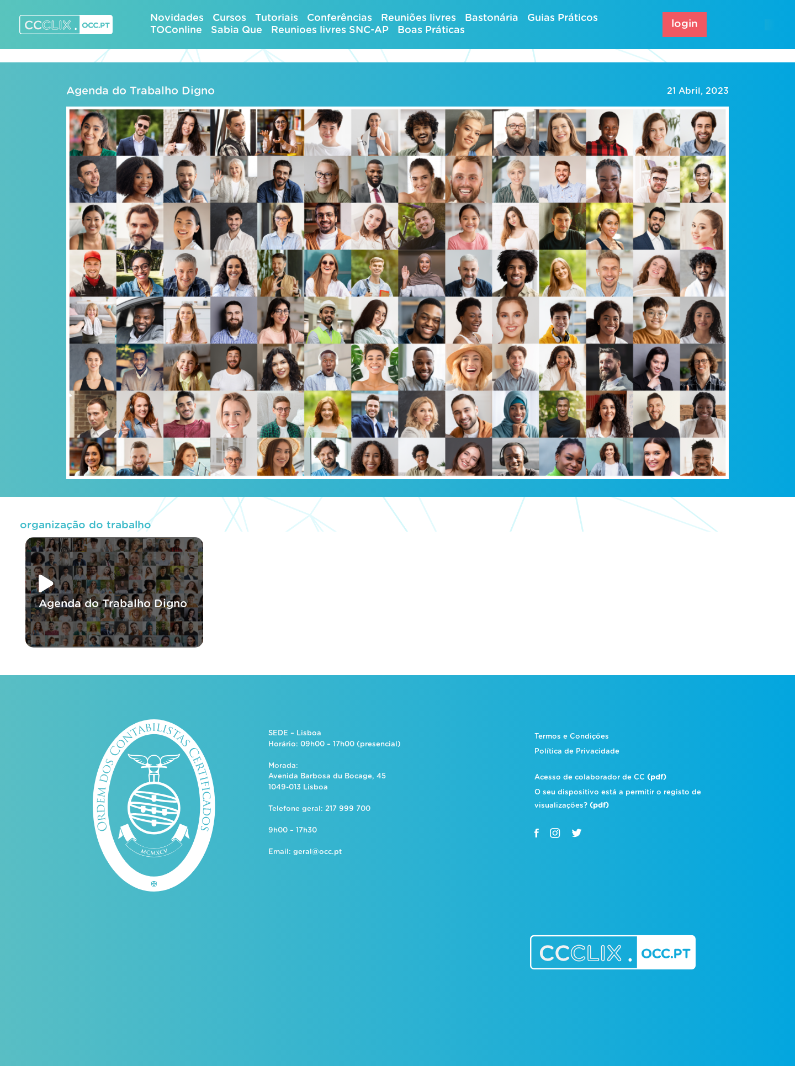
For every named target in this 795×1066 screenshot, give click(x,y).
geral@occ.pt (317, 852)
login (684, 24)
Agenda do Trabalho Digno (140, 91)
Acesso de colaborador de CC (600, 777)
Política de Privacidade (576, 751)
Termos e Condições (571, 736)
